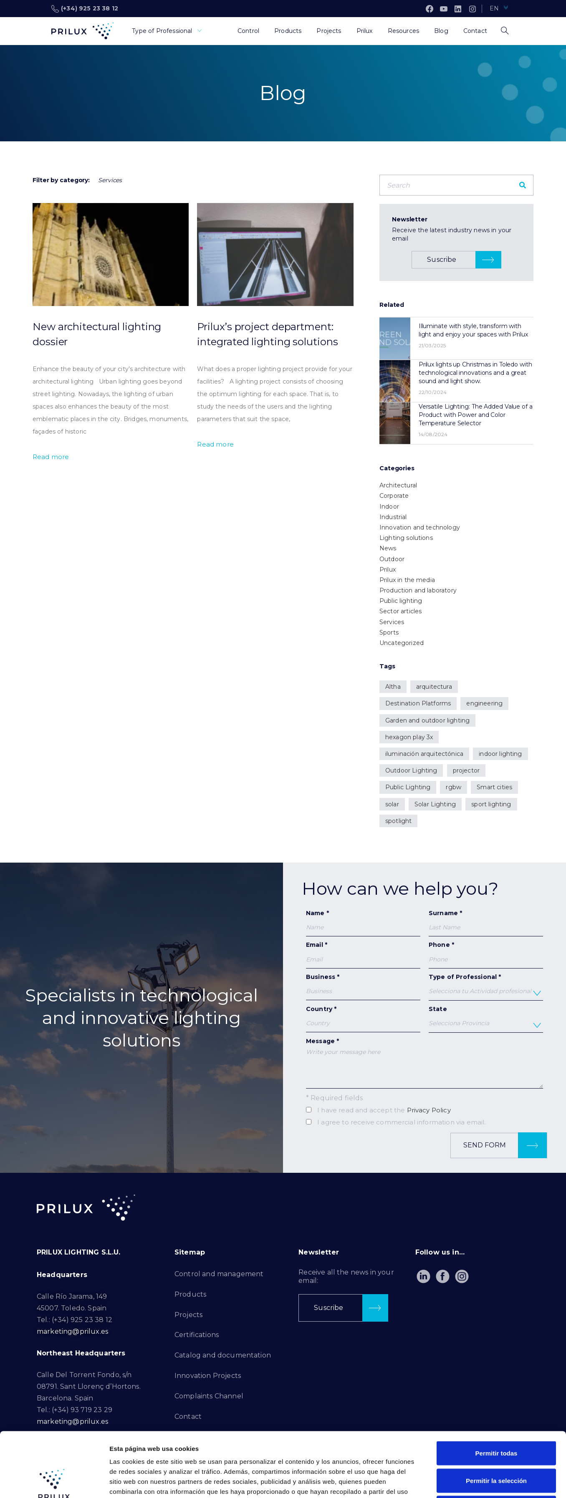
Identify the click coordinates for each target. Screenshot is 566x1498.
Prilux (387, 569)
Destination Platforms (418, 703)
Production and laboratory (418, 590)
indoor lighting (500, 754)
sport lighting (491, 804)
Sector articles (400, 611)
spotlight (398, 821)
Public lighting (400, 601)
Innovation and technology (419, 527)
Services (391, 622)
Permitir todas (496, 1388)
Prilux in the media (407, 580)
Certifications (196, 1335)
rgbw (453, 787)
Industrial (393, 517)
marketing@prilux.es (72, 1331)
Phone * (486, 952)
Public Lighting (407, 787)
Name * (363, 922)
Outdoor (391, 559)
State (486, 1019)
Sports (389, 632)
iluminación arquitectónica (424, 754)
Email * (363, 954)
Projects (188, 1315)
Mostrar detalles (451, 1481)
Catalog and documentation (222, 1355)
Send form (505, 1145)
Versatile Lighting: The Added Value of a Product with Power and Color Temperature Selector (476, 415)
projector (466, 770)
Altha (393, 686)
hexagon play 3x (409, 737)
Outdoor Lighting (411, 770)
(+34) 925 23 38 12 (84, 8)
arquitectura (434, 686)
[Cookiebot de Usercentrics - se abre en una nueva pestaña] (54, 1481)
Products (190, 1294)
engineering (484, 703)
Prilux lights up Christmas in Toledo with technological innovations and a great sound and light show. (475, 373)
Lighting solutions (406, 538)
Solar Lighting (435, 804)
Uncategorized (401, 643)
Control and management (219, 1274)
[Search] (522, 185)
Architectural (398, 485)
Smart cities (494, 787)
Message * (424, 1062)
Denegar (496, 1443)
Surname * (486, 922)
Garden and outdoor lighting (427, 720)
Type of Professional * (486, 987)
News (388, 548)
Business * (363, 986)
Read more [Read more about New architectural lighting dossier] (51, 457)
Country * (363, 1018)
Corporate (394, 495)
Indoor (389, 506)
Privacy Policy (429, 1110)
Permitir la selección (496, 1416)
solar (392, 804)
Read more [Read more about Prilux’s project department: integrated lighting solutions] (215, 444)
